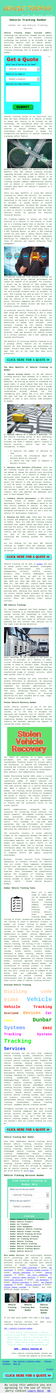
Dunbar (40, 564)
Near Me (16, 1364)
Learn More (36, 1390)
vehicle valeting (33, 1285)
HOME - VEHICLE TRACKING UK (28, 1349)
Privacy (50, 1369)
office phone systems (15, 1287)
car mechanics (42, 1280)
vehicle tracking (22, 47)
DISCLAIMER (49, 15)
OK (49, 1390)
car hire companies (37, 1275)
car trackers (38, 1088)
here (31, 1171)
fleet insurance (29, 1268)
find (12, 1141)
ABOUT (34, 15)
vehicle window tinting (37, 1270)
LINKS (28, 15)
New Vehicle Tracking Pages (27, 1361)
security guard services (23, 1277)
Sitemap (6, 1361)
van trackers (10, 1097)
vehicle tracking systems (37, 1070)
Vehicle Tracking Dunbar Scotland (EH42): (28, 33)
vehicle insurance (20, 1282)
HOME (23, 15)
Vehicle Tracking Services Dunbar (24, 1175)
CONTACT (40, 15)
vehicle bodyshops (21, 1272)
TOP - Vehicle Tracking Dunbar (18, 1328)
